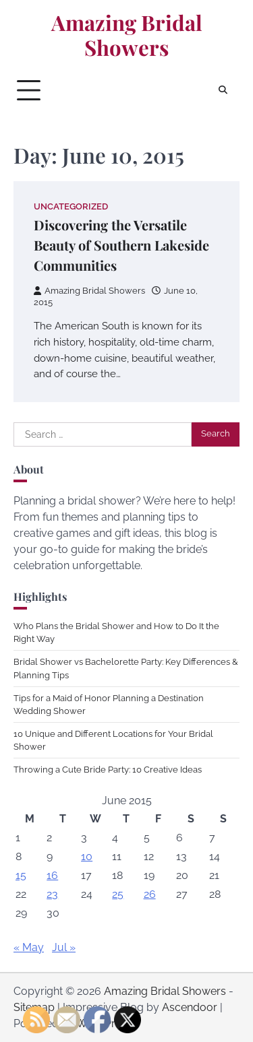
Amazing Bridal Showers (126, 35)
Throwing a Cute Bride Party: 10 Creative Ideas (107, 769)
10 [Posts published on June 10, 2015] (86, 856)
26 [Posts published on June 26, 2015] (150, 894)
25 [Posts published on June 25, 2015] (117, 894)
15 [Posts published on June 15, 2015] (21, 875)
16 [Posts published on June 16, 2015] (52, 875)
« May (28, 947)
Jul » (64, 947)
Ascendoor (189, 1007)
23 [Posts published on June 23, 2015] (52, 894)
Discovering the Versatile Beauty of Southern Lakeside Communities (121, 245)
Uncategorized (71, 206)
